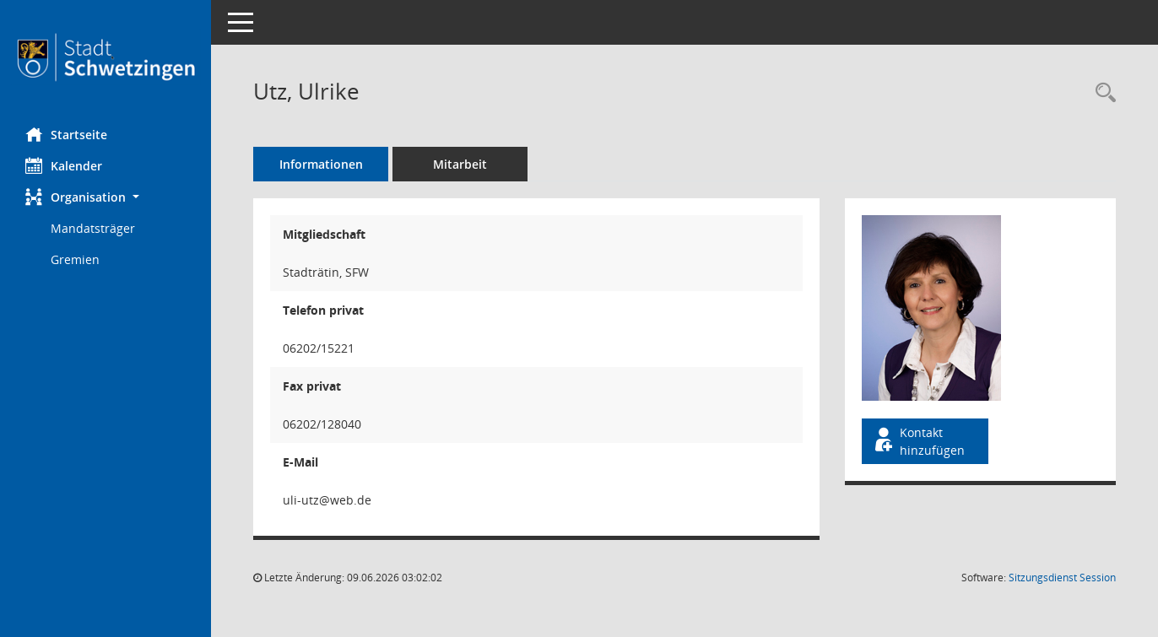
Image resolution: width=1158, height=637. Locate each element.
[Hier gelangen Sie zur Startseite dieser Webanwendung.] (105, 57)
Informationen (321, 164)
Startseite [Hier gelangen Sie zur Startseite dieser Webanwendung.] (66, 134)
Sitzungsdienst (1062, 577)
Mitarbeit (460, 164)
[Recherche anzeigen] (1101, 93)
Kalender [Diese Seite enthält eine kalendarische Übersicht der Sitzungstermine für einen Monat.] (63, 165)
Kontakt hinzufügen (918, 441)
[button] (105, 197)
